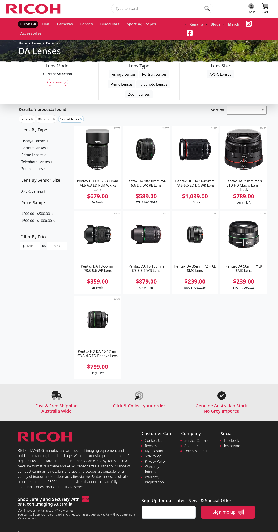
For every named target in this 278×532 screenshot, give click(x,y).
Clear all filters (71, 110)
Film (44, 23)
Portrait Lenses (154, 65)
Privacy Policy (155, 452)
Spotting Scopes (135, 23)
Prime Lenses (121, 75)
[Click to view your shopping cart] (265, 9)
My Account (154, 441)
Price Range (33, 193)
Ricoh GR (27, 23)
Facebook (231, 431)
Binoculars (105, 23)
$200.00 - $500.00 (37, 204)
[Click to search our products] (207, 8)
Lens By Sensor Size (40, 171)
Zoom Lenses (139, 85)
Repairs (189, 24)
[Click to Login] (251, 9)
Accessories (167, 23)
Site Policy (153, 447)
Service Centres (196, 431)
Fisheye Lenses (123, 65)
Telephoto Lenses (153, 75)
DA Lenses (53, 34)
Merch (225, 24)
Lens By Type (34, 121)
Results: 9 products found (42, 100)
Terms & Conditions (199, 441)
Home (23, 34)
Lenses (83, 23)
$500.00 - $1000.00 (38, 211)
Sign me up (228, 503)
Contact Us (153, 431)
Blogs (208, 24)
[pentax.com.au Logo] (34, 9)
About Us (191, 436)
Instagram (232, 436)
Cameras (62, 23)
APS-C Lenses (220, 65)
